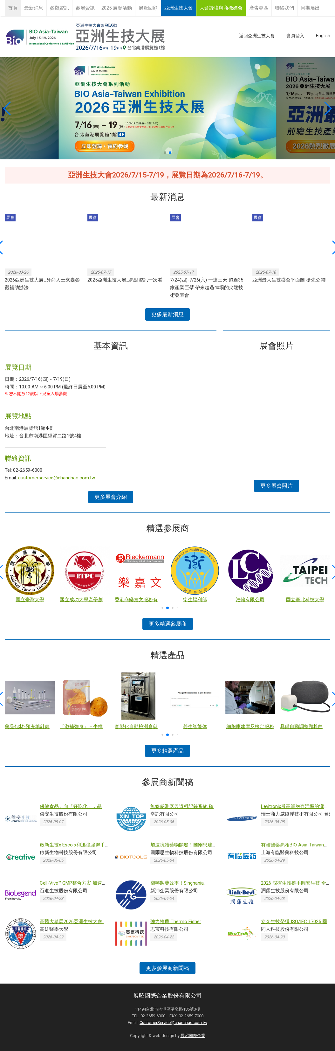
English (323, 35)
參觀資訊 (59, 8)
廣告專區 (258, 8)
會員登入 (295, 35)
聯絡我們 (284, 8)
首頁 (12, 8)
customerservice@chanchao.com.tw (56, 478)
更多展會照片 (276, 486)
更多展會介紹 (110, 497)
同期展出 (310, 8)
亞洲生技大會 (178, 8)
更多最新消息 (167, 314)
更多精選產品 (167, 751)
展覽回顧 (148, 8)
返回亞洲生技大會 (257, 35)
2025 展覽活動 (116, 8)
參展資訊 (85, 8)
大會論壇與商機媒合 (221, 8)
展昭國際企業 (193, 1035)
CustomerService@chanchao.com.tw (173, 1022)
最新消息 (33, 8)
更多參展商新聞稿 (167, 968)
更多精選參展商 (168, 624)
